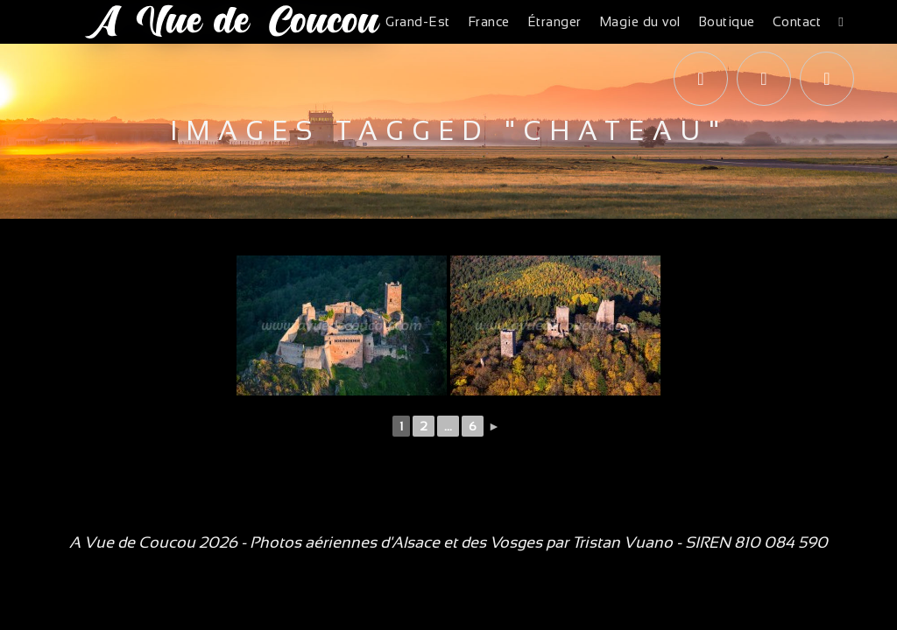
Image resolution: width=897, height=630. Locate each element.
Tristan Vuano (622, 542)
